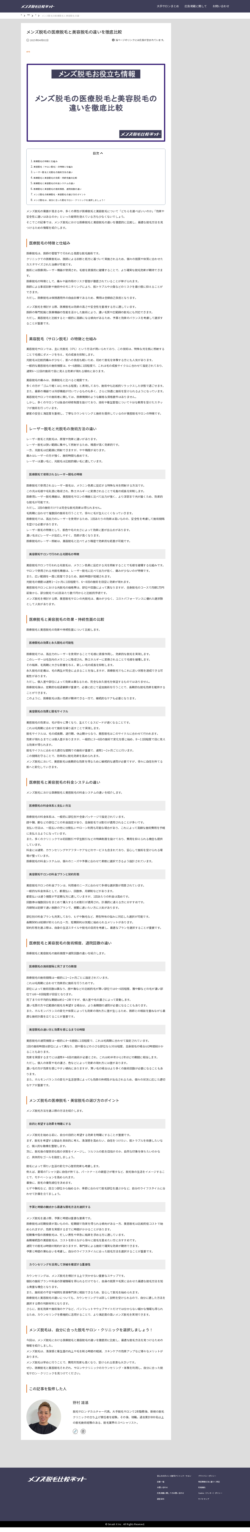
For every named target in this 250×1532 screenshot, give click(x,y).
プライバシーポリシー (202, 1477)
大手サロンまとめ (168, 6)
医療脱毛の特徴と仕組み (49, 161)
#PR (28, 51)
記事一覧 (142, 1484)
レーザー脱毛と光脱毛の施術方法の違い (59, 172)
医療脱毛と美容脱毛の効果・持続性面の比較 (61, 177)
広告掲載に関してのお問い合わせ (155, 1496)
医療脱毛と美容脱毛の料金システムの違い (60, 183)
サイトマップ (197, 1503)
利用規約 (194, 1490)
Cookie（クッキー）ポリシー (206, 1496)
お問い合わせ (220, 6)
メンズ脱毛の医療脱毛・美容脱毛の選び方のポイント (67, 194)
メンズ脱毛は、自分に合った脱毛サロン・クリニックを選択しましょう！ (80, 200)
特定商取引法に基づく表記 (204, 1484)
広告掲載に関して (196, 6)
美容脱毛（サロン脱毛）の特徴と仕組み (59, 166)
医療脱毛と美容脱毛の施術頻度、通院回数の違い (64, 189)
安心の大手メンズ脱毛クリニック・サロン (160, 1477)
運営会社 (142, 1503)
